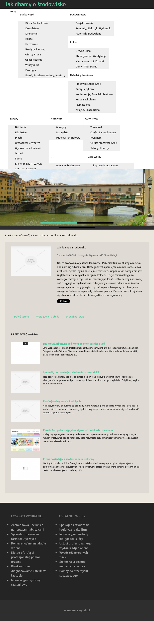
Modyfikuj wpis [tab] (75, 316)
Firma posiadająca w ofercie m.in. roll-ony (68, 459)
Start (8, 235)
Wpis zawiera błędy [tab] (47, 316)
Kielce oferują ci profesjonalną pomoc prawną (26, 557)
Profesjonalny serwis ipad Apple (62, 401)
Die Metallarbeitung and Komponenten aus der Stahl (74, 343)
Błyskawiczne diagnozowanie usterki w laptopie (28, 571)
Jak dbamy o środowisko (63, 235)
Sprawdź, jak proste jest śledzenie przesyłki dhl (71, 372)
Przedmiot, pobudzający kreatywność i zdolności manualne (78, 430)
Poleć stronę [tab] (21, 316)
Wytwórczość (22, 235)
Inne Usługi (39, 235)
